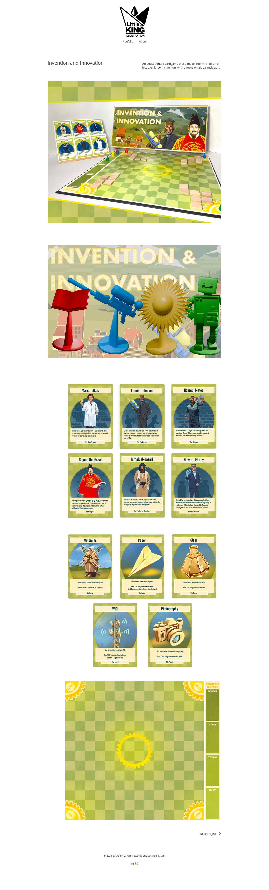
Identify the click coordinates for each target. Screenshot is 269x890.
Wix (163, 855)
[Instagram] (137, 863)
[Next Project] (210, 833)
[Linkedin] (132, 863)
